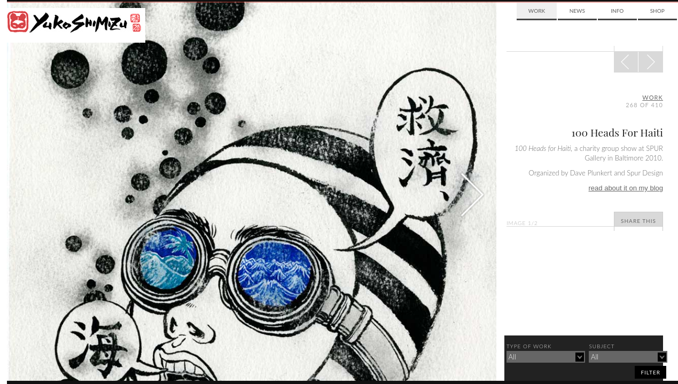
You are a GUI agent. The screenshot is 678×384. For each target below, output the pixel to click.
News (577, 10)
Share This (638, 221)
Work (536, 10)
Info (617, 10)
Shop (657, 10)
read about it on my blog (626, 188)
